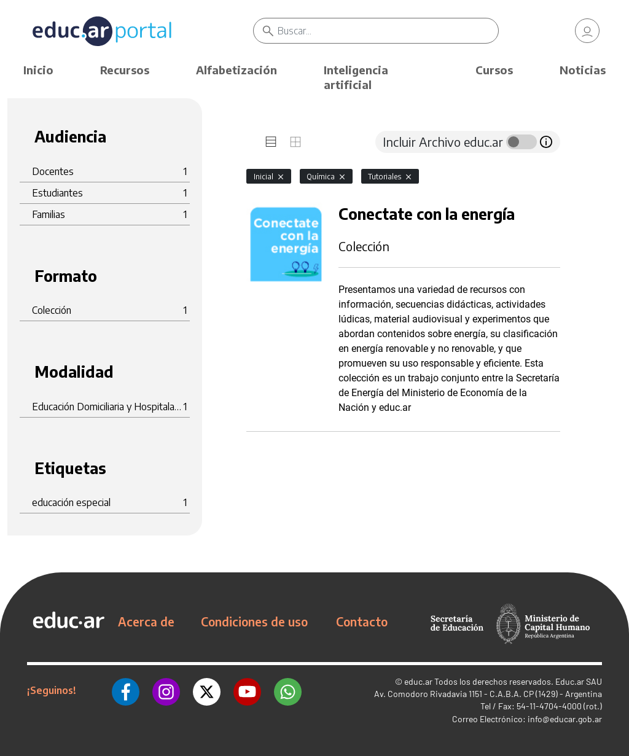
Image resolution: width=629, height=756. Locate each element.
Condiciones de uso (254, 621)
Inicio (38, 70)
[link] (587, 30)
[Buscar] (388, 30)
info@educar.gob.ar (565, 719)
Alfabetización (236, 70)
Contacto (362, 621)
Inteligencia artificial (356, 77)
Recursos (124, 70)
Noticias (583, 70)
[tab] (271, 142)
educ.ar (418, 681)
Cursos (494, 70)
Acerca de (146, 621)
